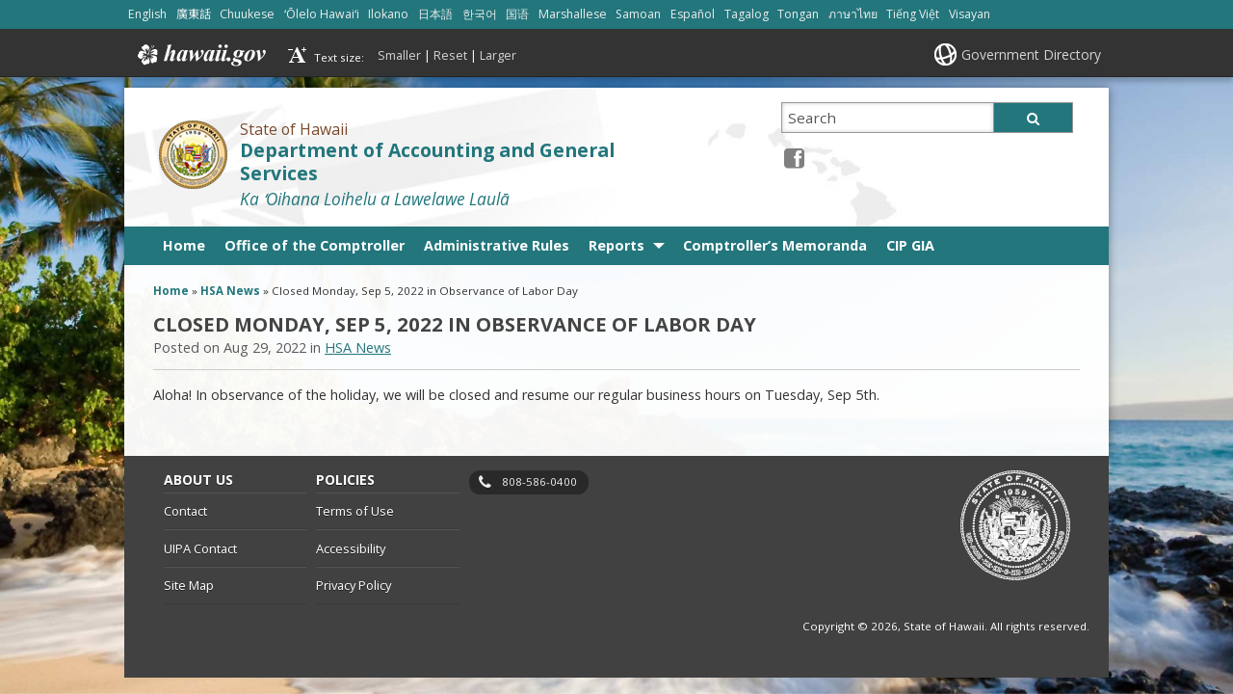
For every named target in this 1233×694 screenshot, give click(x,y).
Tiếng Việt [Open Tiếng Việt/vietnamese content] (912, 14)
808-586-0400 (539, 481)
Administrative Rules (496, 245)
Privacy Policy (353, 585)
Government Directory (1031, 54)
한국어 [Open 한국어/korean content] (479, 14)
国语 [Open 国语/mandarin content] (517, 14)
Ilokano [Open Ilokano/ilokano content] (388, 14)
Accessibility (350, 548)
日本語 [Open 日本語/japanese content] (435, 14)
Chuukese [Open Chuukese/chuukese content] (247, 14)
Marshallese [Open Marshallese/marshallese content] (572, 14)
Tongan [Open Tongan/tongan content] (798, 14)
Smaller (399, 55)
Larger (498, 55)
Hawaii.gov (200, 54)
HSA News (230, 290)
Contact (185, 511)
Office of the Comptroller (314, 245)
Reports (616, 245)
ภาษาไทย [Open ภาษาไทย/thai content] (853, 14)
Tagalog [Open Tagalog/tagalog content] (746, 14)
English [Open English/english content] (147, 14)
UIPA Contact (200, 548)
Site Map (189, 585)
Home (184, 245)
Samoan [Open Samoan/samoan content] (638, 14)
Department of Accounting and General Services (427, 162)
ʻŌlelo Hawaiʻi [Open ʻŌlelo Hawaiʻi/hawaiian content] (321, 14)
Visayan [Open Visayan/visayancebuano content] (969, 14)
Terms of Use (355, 511)
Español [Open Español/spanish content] (692, 14)
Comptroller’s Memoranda (775, 245)
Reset (450, 55)
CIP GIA (910, 245)
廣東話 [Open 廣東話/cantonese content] (193, 14)
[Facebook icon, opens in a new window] (794, 158)
